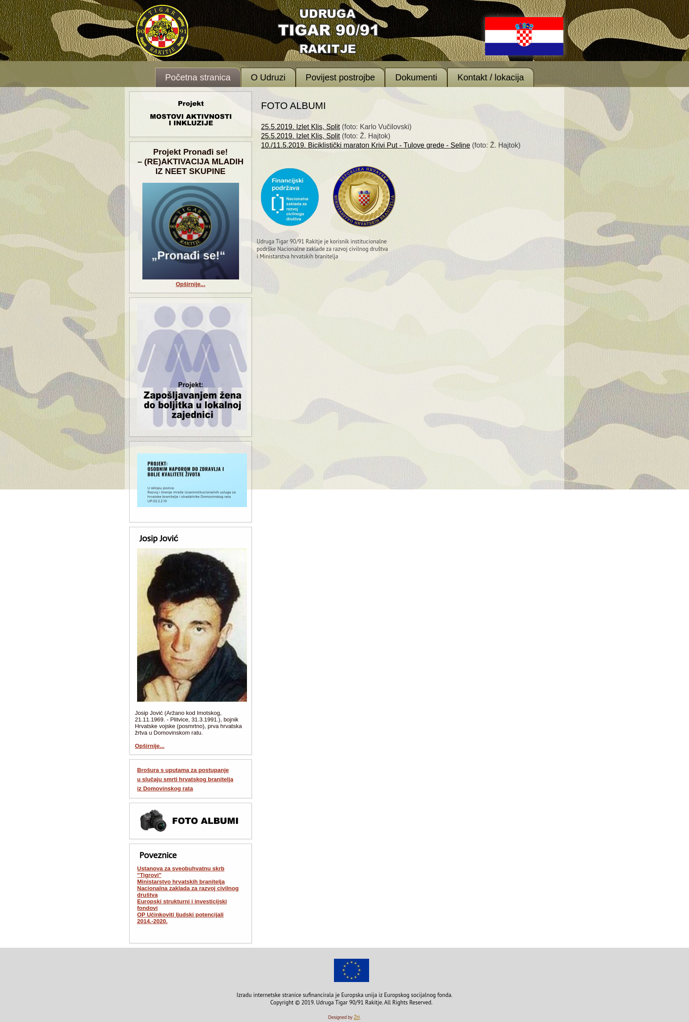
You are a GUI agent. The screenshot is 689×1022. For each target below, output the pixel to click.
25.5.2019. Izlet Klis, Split (300, 126)
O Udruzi (268, 77)
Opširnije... (190, 284)
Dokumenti (416, 77)
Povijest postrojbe (340, 77)
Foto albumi (293, 105)
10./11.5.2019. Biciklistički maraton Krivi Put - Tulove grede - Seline (365, 145)
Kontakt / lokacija (490, 77)
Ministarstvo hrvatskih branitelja (181, 881)
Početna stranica (198, 77)
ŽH (356, 1017)
